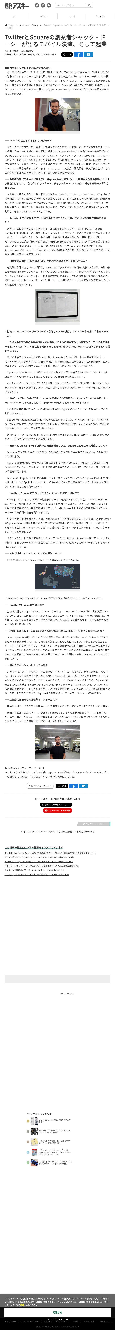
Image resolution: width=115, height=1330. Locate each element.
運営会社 (47, 1279)
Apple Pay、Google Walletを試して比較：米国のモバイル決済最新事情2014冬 (39, 862)
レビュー (43, 16)
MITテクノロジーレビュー (64, 1273)
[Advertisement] (57, 907)
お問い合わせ (61, 1279)
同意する (57, 1312)
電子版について (105, 1279)
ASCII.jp (43, 1273)
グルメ (62, 1268)
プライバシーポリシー (30, 1279)
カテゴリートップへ (93, 823)
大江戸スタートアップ (45, 54)
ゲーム (52, 1268)
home (9, 25)
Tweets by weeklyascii (67, 993)
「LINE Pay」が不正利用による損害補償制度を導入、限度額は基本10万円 (37, 874)
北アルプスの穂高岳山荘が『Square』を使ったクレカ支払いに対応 (34, 870)
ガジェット (100, 16)
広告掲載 (75, 1279)
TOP (14, 16)
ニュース (72, 16)
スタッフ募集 (89, 1279)
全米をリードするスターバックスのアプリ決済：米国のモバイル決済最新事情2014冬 (42, 866)
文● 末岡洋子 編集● (15, 54)
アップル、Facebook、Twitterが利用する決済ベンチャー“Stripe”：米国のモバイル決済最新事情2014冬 (50, 853)
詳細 (22, 1305)
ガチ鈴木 (30, 54)
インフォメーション (28, 25)
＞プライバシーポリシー (57, 1319)
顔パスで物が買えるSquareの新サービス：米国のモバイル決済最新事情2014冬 (39, 857)
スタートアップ (76, 1268)
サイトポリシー (9, 1279)
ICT (88, 1268)
